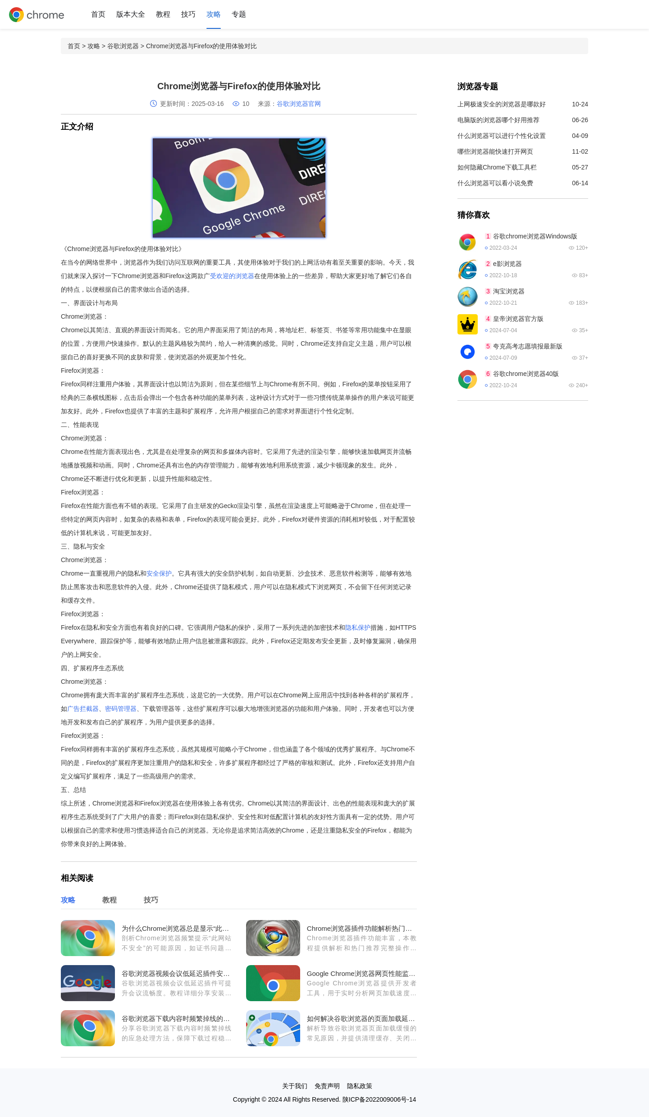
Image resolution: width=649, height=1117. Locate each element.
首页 (98, 14)
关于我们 (294, 1086)
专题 (239, 14)
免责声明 (327, 1086)
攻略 (213, 14)
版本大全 (130, 14)
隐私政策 (359, 1086)
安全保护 (159, 573)
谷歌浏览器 (123, 46)
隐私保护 (357, 627)
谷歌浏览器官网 (299, 103)
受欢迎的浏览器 (232, 275)
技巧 (188, 14)
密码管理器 (121, 708)
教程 (163, 14)
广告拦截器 (83, 708)
